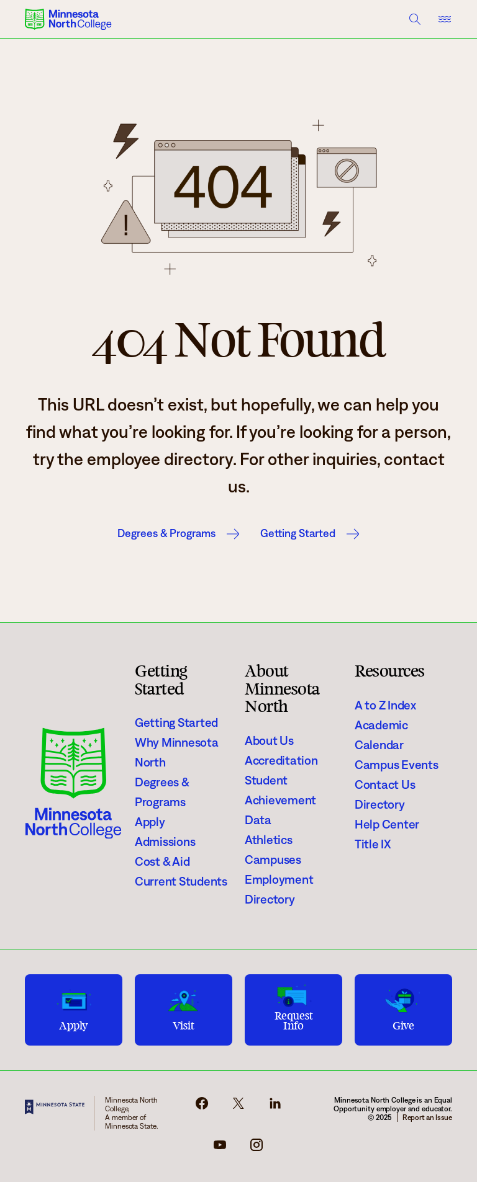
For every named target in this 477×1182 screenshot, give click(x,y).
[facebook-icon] (201, 1107)
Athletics (269, 840)
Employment (279, 879)
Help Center (387, 824)
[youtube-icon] (219, 1148)
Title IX (373, 844)
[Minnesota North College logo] (68, 19)
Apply (150, 822)
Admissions (165, 841)
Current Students (181, 881)
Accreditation (281, 760)
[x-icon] (238, 1107)
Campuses (273, 859)
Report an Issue (427, 1117)
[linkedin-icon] (275, 1107)
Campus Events (396, 764)
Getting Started (297, 533)
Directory (270, 899)
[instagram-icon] (256, 1148)
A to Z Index (385, 705)
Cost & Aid (162, 861)
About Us (269, 740)
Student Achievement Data (280, 800)
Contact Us (385, 784)
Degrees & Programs (166, 533)
